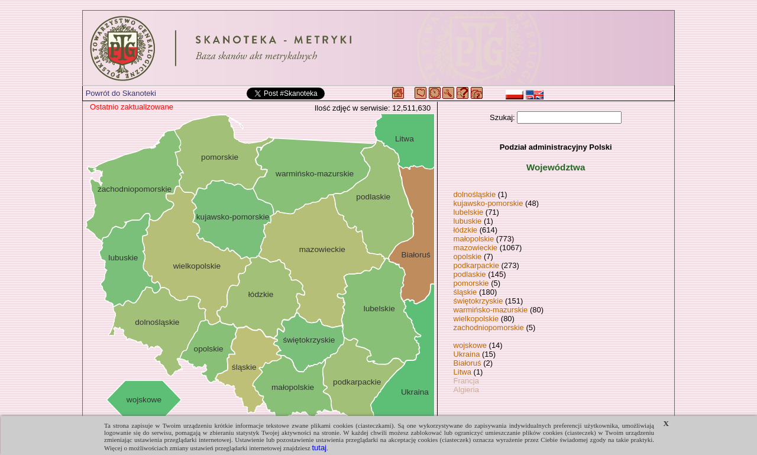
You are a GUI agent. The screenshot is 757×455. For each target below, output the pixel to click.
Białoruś (467, 363)
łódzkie (465, 229)
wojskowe (470, 345)
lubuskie (468, 221)
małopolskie (474, 238)
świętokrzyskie (478, 300)
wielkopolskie (476, 318)
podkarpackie (476, 265)
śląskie (465, 292)
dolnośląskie (475, 194)
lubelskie (469, 212)
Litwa (462, 371)
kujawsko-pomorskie (488, 203)
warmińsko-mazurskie (491, 309)
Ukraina (467, 354)
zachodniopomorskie (489, 327)
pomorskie (471, 283)
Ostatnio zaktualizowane (131, 106)
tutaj (319, 447)
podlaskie (470, 274)
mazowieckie (475, 247)
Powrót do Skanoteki (121, 93)
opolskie (468, 256)
